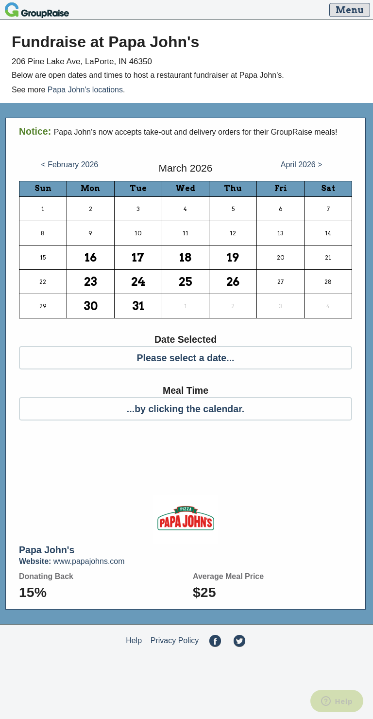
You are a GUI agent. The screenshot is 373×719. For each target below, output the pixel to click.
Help (134, 640)
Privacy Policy (175, 640)
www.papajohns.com (72, 561)
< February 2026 (69, 164)
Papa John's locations (85, 90)
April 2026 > (301, 164)
